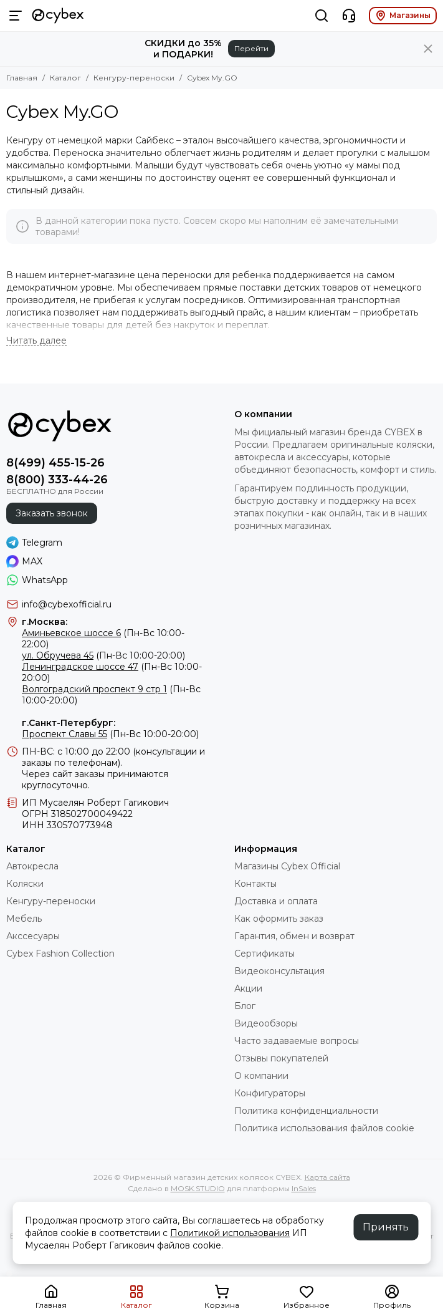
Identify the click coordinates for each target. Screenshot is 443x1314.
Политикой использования (230, 1233)
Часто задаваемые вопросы (296, 1040)
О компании (261, 1075)
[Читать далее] (36, 340)
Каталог (65, 77)
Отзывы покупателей (281, 1058)
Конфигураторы (269, 1093)
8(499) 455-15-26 (55, 463)
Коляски (25, 883)
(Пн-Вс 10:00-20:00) (103, 655)
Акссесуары (33, 936)
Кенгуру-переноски (133, 77)
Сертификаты (264, 953)
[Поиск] (321, 15)
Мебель (24, 918)
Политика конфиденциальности (306, 1110)
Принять (386, 1227)
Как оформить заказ (278, 918)
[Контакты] (349, 15)
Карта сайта (327, 1177)
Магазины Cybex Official (287, 866)
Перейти (251, 48)
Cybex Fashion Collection (60, 953)
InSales (304, 1188)
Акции (248, 988)
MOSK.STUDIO (198, 1188)
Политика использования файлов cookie (324, 1128)
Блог (244, 1006)
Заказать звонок (52, 513)
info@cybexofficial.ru (67, 604)
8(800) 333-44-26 (57, 479)
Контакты (255, 883)
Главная (21, 77)
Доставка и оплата (276, 901)
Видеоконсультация (279, 971)
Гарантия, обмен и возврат (294, 936)
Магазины (403, 15)
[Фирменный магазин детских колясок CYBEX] (58, 15)
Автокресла (32, 866)
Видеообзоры (266, 1023)
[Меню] (15, 15)
